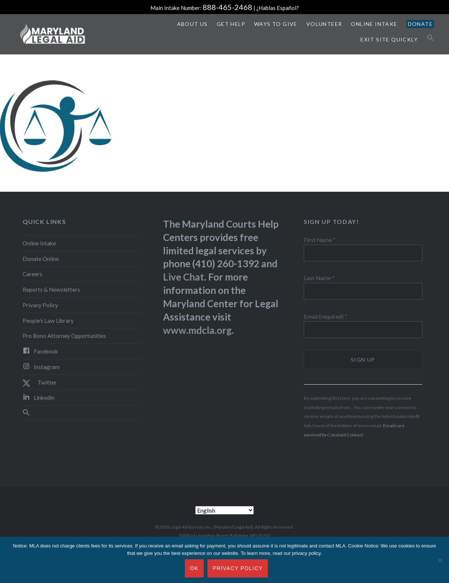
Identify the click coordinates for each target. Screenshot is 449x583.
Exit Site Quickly (389, 39)
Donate (420, 24)
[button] (430, 38)
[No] (439, 560)
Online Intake (374, 24)
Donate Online (41, 258)
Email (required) (325, 316)
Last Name (319, 278)
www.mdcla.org (197, 330)
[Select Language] (224, 510)
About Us (192, 24)
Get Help (231, 24)
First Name (320, 240)
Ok (194, 568)
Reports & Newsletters (51, 289)
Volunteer (324, 24)
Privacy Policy (40, 305)
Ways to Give (275, 24)
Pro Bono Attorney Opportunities (64, 335)
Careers (32, 274)
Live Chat (183, 277)
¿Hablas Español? (277, 7)
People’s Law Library (48, 320)
